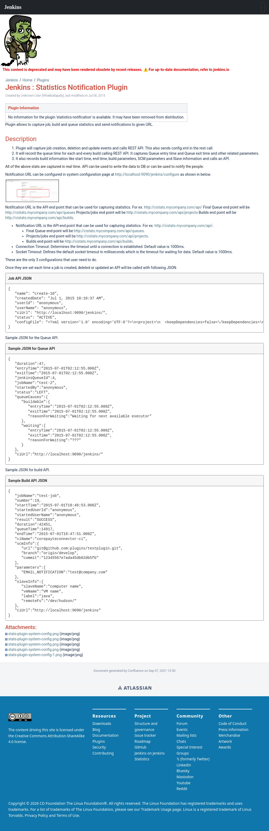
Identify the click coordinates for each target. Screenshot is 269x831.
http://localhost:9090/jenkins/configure (147, 174)
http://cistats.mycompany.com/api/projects (162, 212)
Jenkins (11, 80)
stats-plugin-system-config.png (33, 634)
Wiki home (134, 687)
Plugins (43, 80)
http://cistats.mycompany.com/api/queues (40, 212)
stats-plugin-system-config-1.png (35, 655)
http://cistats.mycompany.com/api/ (173, 207)
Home (28, 80)
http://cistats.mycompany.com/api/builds (39, 218)
